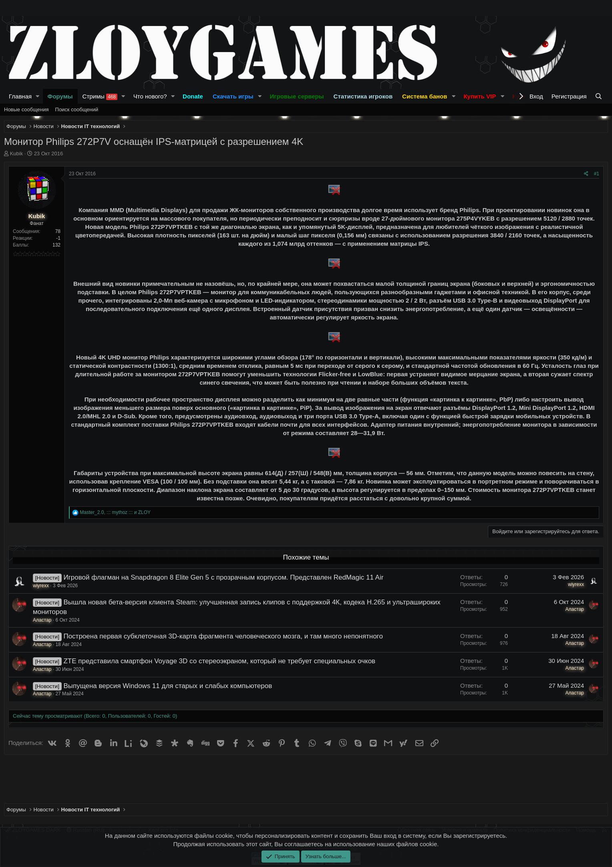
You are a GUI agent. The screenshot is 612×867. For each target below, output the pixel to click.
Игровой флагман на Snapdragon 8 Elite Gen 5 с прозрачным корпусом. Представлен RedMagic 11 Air (223, 577)
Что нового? (150, 96)
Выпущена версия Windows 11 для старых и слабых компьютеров (167, 686)
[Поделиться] (586, 174)
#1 (596, 174)
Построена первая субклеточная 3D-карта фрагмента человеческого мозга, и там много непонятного (222, 636)
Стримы (100, 96)
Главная (20, 96)
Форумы (60, 96)
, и (115, 512)
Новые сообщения (26, 109)
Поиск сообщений (77, 109)
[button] (37, 96)
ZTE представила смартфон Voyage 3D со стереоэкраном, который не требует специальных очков (219, 661)
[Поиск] (599, 96)
